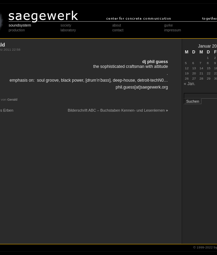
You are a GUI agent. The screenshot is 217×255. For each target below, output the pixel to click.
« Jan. (189, 83)
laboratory (68, 30)
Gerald (12, 99)
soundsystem (20, 25)
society (65, 25)
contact (117, 30)
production (17, 30)
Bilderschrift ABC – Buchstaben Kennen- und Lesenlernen (116, 110)
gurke (168, 25)
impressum (172, 30)
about (116, 25)
